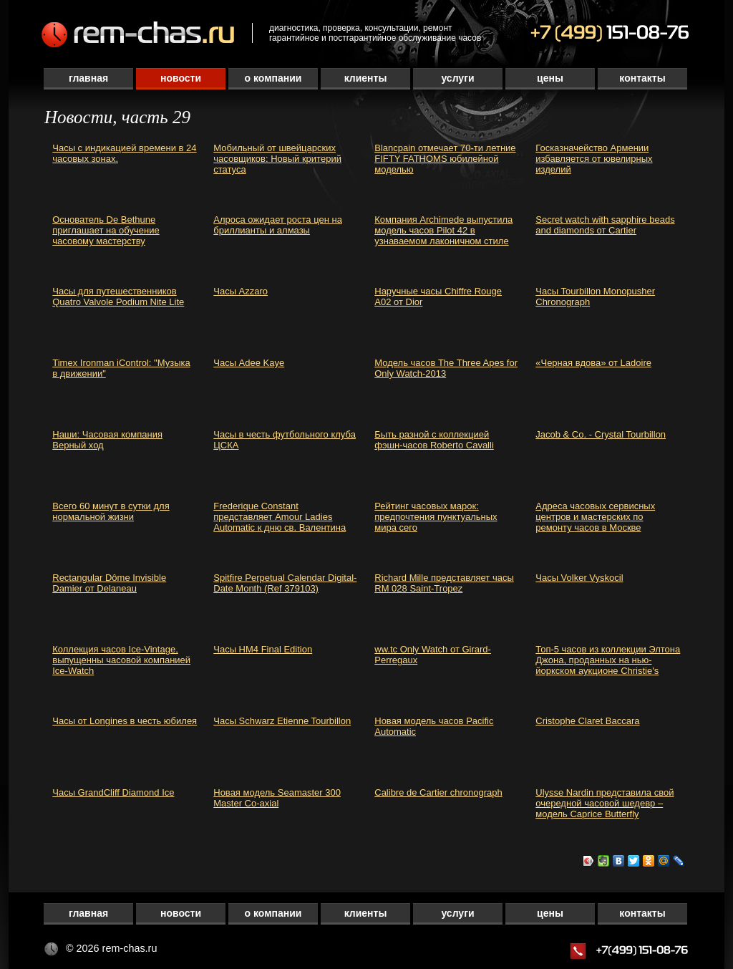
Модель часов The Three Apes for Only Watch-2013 (446, 368)
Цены (550, 78)
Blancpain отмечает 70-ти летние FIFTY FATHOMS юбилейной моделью (444, 159)
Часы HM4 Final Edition (262, 649)
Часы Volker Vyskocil (579, 577)
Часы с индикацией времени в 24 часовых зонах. (124, 153)
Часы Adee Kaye (248, 362)
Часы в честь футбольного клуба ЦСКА (284, 439)
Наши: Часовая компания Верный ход (107, 439)
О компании (273, 78)
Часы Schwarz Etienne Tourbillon (282, 720)
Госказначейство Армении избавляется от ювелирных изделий (593, 159)
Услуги (457, 78)
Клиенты (365, 78)
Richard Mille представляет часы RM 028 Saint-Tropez (444, 583)
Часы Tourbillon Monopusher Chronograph (595, 296)
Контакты (642, 78)
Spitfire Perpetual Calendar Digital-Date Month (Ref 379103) (284, 583)
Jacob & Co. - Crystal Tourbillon (600, 434)
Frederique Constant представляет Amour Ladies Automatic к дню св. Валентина (279, 517)
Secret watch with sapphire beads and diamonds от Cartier (604, 225)
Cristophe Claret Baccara (587, 720)
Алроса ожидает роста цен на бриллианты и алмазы (277, 225)
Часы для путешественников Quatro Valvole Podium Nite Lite (118, 296)
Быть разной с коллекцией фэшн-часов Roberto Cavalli (434, 439)
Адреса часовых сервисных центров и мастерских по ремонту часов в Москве (595, 517)
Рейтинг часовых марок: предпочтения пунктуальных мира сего (435, 517)
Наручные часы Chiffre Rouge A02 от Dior (438, 296)
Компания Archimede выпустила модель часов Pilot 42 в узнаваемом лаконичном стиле (443, 230)
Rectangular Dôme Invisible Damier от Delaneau (109, 583)
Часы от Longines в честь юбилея (124, 720)
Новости (180, 78)
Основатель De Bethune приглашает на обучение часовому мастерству (105, 230)
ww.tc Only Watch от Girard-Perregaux (432, 654)
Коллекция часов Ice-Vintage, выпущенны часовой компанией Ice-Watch (121, 660)
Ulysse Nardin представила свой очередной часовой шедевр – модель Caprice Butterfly (604, 803)
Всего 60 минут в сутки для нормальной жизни (110, 511)
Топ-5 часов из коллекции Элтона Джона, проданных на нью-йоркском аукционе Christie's (607, 660)
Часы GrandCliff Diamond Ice (113, 792)
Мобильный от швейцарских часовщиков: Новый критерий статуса (277, 159)
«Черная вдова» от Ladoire (593, 362)
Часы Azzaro (240, 291)
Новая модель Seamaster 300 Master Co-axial (277, 798)
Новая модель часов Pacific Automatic (433, 726)
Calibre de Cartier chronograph (438, 792)
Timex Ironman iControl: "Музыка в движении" (121, 368)
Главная (88, 78)
